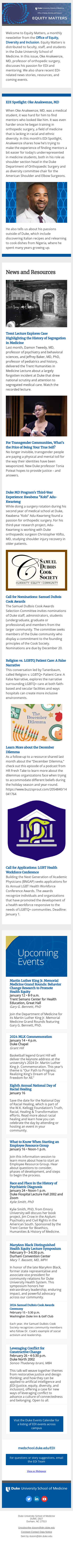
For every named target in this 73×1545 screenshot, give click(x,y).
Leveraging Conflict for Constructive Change (27, 1350)
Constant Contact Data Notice (36, 1532)
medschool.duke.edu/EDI (36, 1448)
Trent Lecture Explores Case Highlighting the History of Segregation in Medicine (36, 338)
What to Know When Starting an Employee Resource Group (34, 1143)
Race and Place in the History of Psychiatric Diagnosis (33, 1185)
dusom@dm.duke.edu (40, 1536)
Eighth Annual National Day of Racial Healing (33, 1087)
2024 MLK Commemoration (31, 1037)
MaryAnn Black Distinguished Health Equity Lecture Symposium (35, 1247)
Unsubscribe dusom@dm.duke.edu (36, 1527)
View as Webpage (36, 1471)
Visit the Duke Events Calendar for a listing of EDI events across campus (36, 1424)
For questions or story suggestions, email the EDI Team (36, 1459)
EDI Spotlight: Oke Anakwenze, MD (32, 102)
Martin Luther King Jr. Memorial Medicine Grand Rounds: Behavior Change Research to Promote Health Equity (35, 986)
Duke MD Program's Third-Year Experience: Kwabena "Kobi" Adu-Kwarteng (31, 497)
